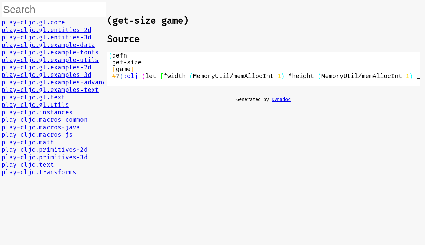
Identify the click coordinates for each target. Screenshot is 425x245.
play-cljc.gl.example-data (48, 45)
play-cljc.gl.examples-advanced (58, 82)
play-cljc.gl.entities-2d (46, 30)
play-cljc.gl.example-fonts (50, 52)
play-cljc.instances (37, 112)
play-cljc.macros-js (37, 134)
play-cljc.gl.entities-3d (46, 37)
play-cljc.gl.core (33, 22)
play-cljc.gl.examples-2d (46, 67)
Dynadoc (281, 106)
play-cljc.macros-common (45, 120)
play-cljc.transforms (39, 172)
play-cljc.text (28, 164)
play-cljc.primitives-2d (45, 149)
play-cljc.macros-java (41, 127)
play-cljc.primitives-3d (45, 157)
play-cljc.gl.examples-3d (46, 75)
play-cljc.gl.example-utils (50, 60)
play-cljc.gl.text (33, 97)
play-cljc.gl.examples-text (50, 90)
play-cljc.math (28, 142)
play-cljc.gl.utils (35, 105)
